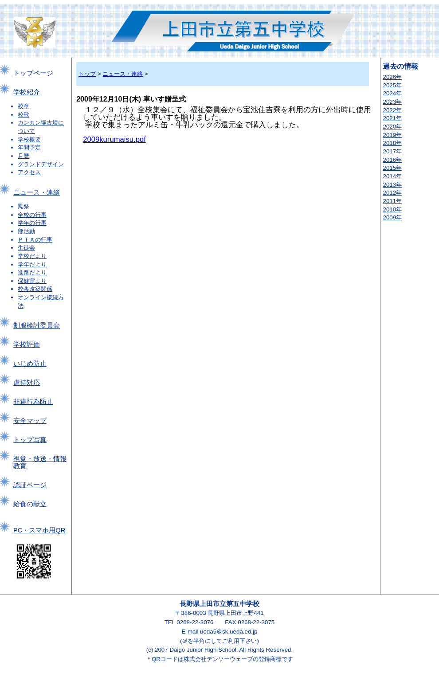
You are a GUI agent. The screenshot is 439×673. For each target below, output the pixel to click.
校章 (23, 106)
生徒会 (26, 247)
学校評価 (26, 344)
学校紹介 (26, 92)
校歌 (23, 114)
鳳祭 (23, 206)
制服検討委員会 (36, 325)
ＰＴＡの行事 (35, 239)
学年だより (32, 264)
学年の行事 (32, 222)
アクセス (29, 172)
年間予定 (29, 147)
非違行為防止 (33, 401)
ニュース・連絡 (36, 192)
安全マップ (30, 420)
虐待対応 (26, 382)
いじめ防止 (30, 363)
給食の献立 (30, 504)
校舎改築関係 (35, 289)
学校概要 (29, 139)
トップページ (33, 73)
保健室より (32, 281)
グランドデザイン (41, 164)
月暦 (23, 156)
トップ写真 (30, 439)
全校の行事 (32, 214)
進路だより (32, 272)
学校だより (32, 256)
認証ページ (30, 485)
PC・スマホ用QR (39, 530)
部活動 (26, 231)
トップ (87, 73)
